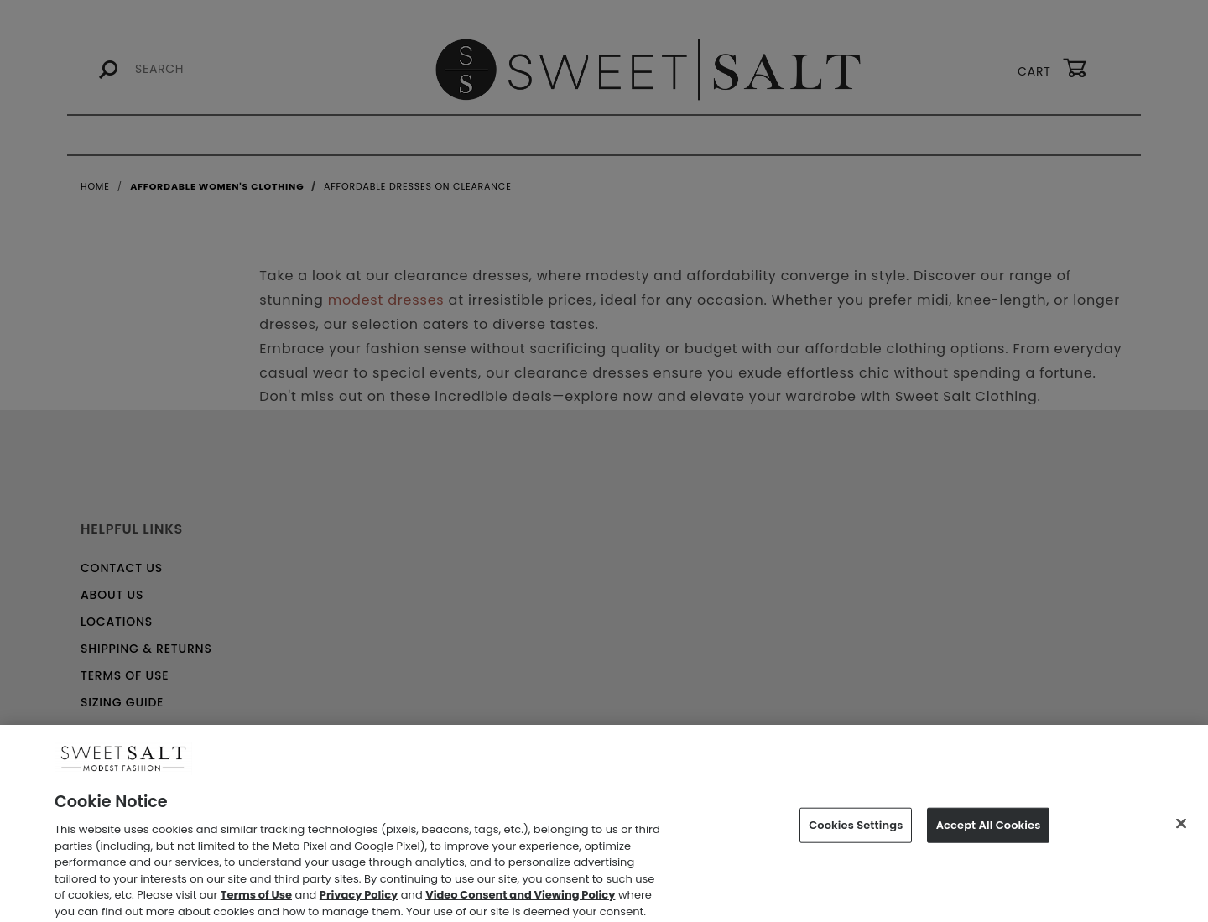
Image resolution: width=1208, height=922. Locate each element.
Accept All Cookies (988, 833)
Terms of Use (256, 903)
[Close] (1181, 831)
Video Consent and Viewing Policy (520, 903)
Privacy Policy (359, 903)
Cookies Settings (856, 833)
